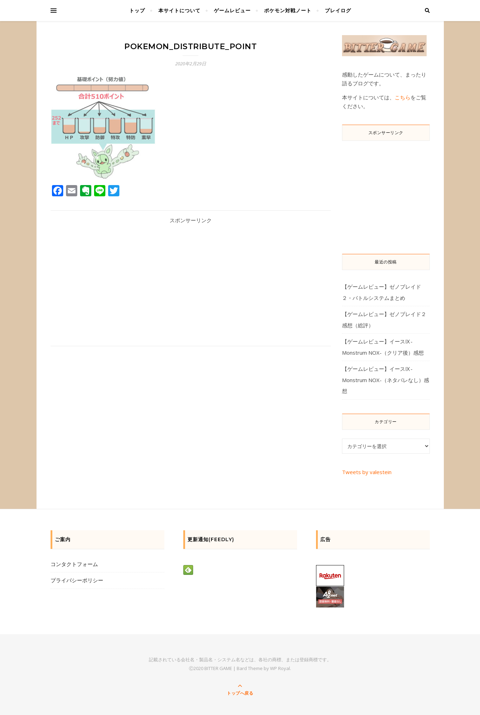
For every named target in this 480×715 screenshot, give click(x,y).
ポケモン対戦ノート (287, 10)
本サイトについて (179, 10)
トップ (137, 10)
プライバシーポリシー (77, 580)
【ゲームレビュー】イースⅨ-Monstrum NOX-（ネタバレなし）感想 (385, 379)
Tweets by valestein (367, 471)
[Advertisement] (191, 279)
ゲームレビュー (232, 10)
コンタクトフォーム (74, 564)
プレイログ (338, 10)
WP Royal (280, 668)
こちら (402, 97)
